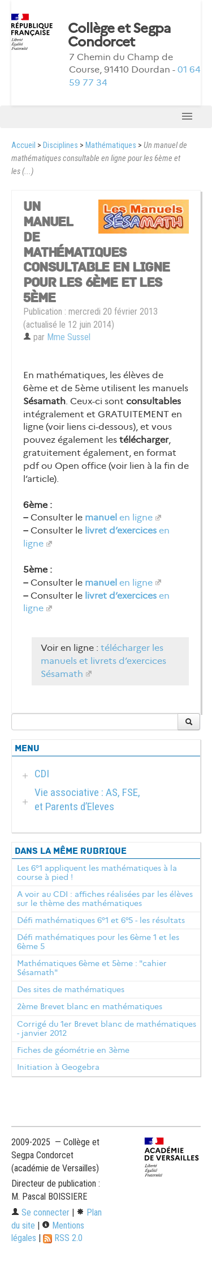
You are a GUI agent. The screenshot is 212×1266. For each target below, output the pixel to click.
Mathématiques (110, 145)
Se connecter (40, 1212)
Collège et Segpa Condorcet (119, 35)
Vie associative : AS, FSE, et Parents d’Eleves (87, 799)
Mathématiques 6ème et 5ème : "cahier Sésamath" (92, 967)
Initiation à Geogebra (58, 1067)
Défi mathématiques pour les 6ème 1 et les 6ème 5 (98, 941)
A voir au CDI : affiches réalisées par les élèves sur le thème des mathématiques (105, 898)
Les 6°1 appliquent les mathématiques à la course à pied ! (97, 872)
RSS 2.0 (63, 1238)
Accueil (23, 145)
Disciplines (60, 145)
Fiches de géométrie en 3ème (73, 1050)
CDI (41, 773)
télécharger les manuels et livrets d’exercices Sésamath (103, 660)
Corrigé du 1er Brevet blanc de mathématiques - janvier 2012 (106, 1028)
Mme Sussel (68, 337)
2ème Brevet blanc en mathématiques (89, 1006)
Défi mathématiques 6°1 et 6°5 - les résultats (101, 920)
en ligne (119, 517)
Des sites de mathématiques (70, 989)
